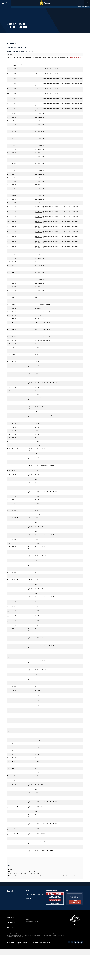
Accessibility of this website (22, 942)
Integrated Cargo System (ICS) (83, 6)
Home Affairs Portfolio (12, 915)
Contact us (28, 898)
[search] (87, 3)
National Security (11, 917)
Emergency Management (12, 922)
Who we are (28, 915)
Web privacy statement (10, 942)
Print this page (80, 883)
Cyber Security (10, 925)
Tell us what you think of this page (14, 883)
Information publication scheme (45, 942)
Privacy (19, 943)
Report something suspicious (32, 921)
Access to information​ (33, 942)
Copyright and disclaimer (11, 943)
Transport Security (11, 920)
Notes (10, 54)
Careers (27, 919)
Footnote (11, 859)
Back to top (80, 938)
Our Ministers (29, 917)
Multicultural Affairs (12, 927)
